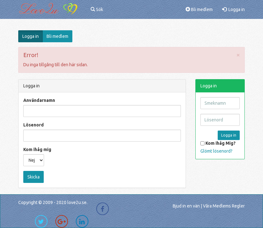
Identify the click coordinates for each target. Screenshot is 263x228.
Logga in (233, 9)
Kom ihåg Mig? (218, 143)
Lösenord (33, 124)
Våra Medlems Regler (224, 205)
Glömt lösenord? (216, 151)
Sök (97, 9)
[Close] (238, 54)
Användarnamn (39, 100)
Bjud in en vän (186, 205)
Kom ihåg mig (37, 149)
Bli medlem (199, 9)
